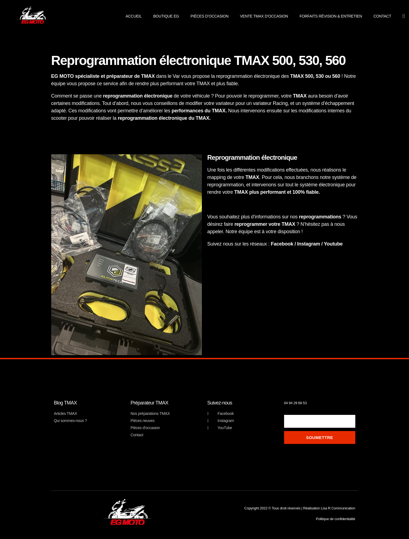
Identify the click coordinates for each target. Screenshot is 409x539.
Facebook (282, 244)
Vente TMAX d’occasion (264, 16)
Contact (382, 16)
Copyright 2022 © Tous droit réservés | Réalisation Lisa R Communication (299, 508)
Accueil (133, 16)
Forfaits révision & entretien (330, 16)
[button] (403, 16)
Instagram (308, 244)
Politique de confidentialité (335, 519)
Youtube (334, 244)
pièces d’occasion (209, 16)
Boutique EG (166, 16)
